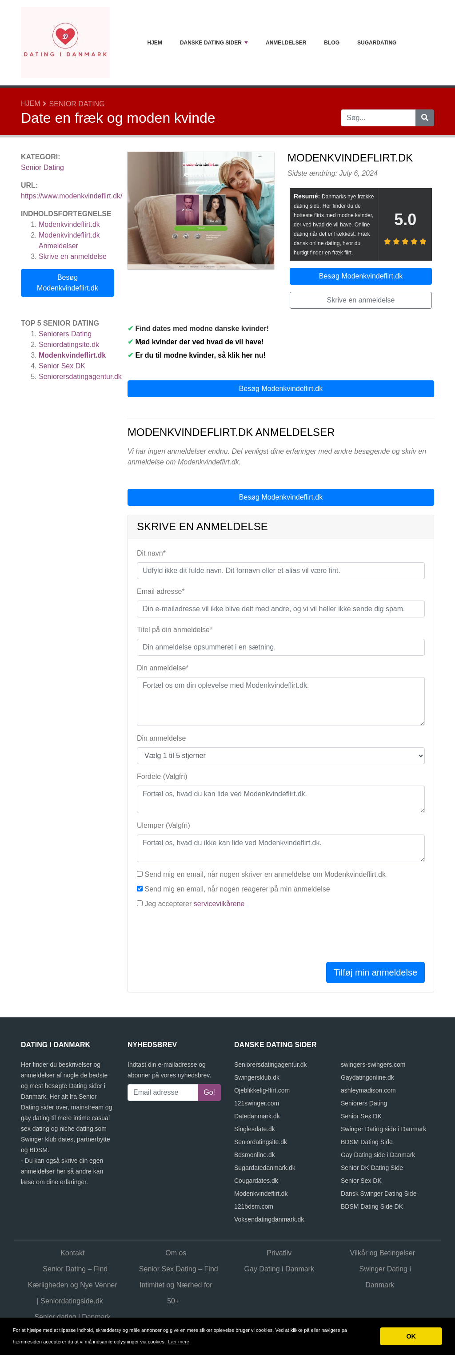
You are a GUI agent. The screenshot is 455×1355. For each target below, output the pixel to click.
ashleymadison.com (368, 1090)
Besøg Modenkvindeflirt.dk (67, 283)
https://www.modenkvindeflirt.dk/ (72, 196)
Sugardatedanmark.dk (264, 1167)
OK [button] (411, 1336)
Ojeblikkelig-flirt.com (262, 1090)
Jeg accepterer (194, 903)
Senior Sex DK (62, 366)
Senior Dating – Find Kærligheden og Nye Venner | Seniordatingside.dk (72, 1285)
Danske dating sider (214, 43)
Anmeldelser (286, 43)
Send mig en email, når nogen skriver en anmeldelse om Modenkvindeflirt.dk (265, 874)
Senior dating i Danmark (72, 1317)
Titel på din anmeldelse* (174, 629)
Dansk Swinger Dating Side (378, 1193)
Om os (175, 1253)
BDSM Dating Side (367, 1141)
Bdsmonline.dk (254, 1154)
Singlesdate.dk (254, 1129)
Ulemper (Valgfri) (163, 825)
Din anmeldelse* (163, 668)
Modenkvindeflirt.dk (69, 224)
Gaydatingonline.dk (367, 1077)
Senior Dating (77, 104)
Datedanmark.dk (257, 1116)
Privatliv (279, 1253)
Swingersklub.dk (256, 1077)
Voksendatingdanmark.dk (269, 1219)
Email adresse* (161, 591)
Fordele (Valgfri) (162, 776)
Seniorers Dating (65, 334)
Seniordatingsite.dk (69, 344)
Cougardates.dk (256, 1180)
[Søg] (424, 117)
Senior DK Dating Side (372, 1167)
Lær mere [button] (178, 1341)
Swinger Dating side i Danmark (383, 1129)
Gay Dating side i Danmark (378, 1154)
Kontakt (72, 1253)
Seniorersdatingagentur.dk (80, 376)
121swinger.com (256, 1103)
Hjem (155, 43)
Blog (331, 43)
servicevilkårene (219, 903)
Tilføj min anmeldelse (375, 972)
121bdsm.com (253, 1206)
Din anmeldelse (161, 738)
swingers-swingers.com (373, 1064)
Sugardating (376, 43)
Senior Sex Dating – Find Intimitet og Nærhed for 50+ (178, 1285)
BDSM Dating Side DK (372, 1206)
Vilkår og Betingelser (382, 1253)
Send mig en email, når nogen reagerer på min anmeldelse (237, 889)
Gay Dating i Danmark (279, 1269)
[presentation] (204, 937)
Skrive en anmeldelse (73, 256)
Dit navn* (151, 553)
